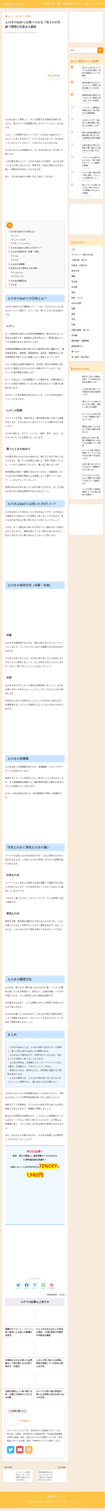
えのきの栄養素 (17, 265)
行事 (73, 327)
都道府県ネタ (77, 349)
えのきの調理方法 (17, 282)
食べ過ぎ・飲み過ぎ (80, 359)
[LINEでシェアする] (43, 1287)
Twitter (10, 1456)
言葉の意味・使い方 (80, 332)
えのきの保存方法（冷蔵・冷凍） (24, 252)
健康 (86, 4)
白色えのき (17, 274)
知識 (59, 4)
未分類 (74, 288)
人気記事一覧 (49, 4)
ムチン (15, 236)
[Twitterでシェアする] (18, 1288)
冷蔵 (14, 257)
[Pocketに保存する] (51, 1288)
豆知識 (62, 1296)
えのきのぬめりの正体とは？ (22, 232)
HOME (52, 1499)
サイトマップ (96, 4)
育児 (73, 321)
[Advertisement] (35, 98)
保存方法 (75, 272)
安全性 (74, 283)
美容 (73, 316)
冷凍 (14, 261)
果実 (73, 294)
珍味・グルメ (77, 299)
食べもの (78, 4)
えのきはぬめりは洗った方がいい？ (25, 248)
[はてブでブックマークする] (35, 1288)
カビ (73, 250)
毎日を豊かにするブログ (19, 4)
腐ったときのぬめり (21, 244)
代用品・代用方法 (79, 266)
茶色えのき (17, 278)
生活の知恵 (67, 4)
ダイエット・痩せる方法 (82, 256)
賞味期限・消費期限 (80, 343)
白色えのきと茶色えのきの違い (23, 269)
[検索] (100, 50)
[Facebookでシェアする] (26, 1288)
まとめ (13, 286)
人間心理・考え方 (79, 261)
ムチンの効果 (18, 240)
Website (28, 1456)
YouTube (20, 1456)
